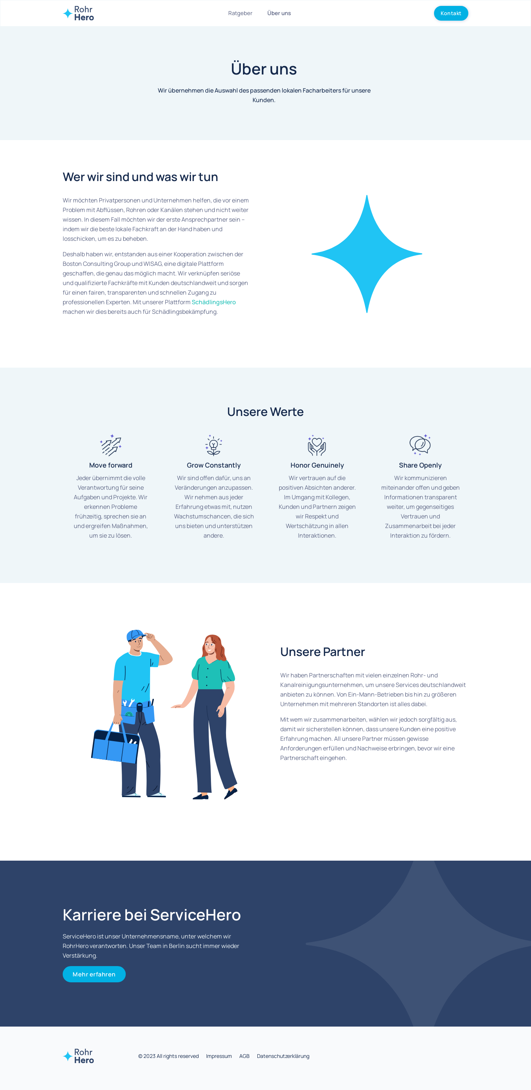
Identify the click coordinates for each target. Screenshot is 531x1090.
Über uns (279, 13)
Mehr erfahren (94, 974)
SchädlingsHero (214, 302)
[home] (78, 13)
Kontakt (451, 13)
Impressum (219, 1055)
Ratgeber (240, 13)
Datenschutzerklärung (283, 1055)
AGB (244, 1055)
